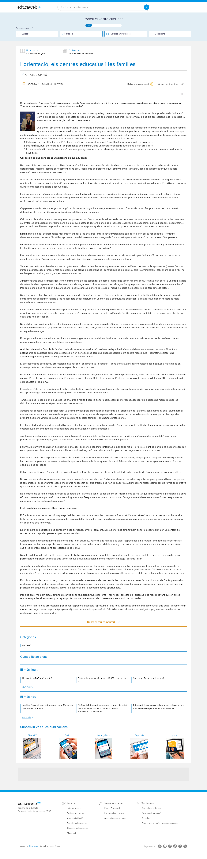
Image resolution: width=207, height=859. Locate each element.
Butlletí (68, 735)
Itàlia (51, 846)
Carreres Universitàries (120, 34)
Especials (139, 735)
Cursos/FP (26, 34)
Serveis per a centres (113, 803)
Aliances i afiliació (75, 818)
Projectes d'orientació (151, 813)
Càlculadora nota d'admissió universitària (160, 823)
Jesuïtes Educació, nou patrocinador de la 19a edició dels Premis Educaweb (47, 707)
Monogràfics (103, 735)
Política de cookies (75, 813)
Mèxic (57, 846)
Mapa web (71, 833)
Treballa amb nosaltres (77, 823)
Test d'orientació (149, 803)
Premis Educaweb (112, 808)
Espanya (24, 846)
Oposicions (160, 34)
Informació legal (74, 808)
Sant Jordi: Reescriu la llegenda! (148, 678)
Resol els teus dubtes (151, 808)
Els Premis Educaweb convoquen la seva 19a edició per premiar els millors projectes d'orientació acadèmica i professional (102, 708)
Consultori (146, 818)
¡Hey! (174, 735)
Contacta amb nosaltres (77, 828)
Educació (26, 645)
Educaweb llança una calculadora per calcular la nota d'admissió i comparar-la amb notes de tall (158, 707)
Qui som (71, 803)
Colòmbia (43, 846)
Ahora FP (32, 735)
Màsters (69, 34)
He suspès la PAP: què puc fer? (37, 678)
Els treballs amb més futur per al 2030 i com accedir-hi (103, 680)
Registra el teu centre (114, 813)
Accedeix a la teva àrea (114, 818)
